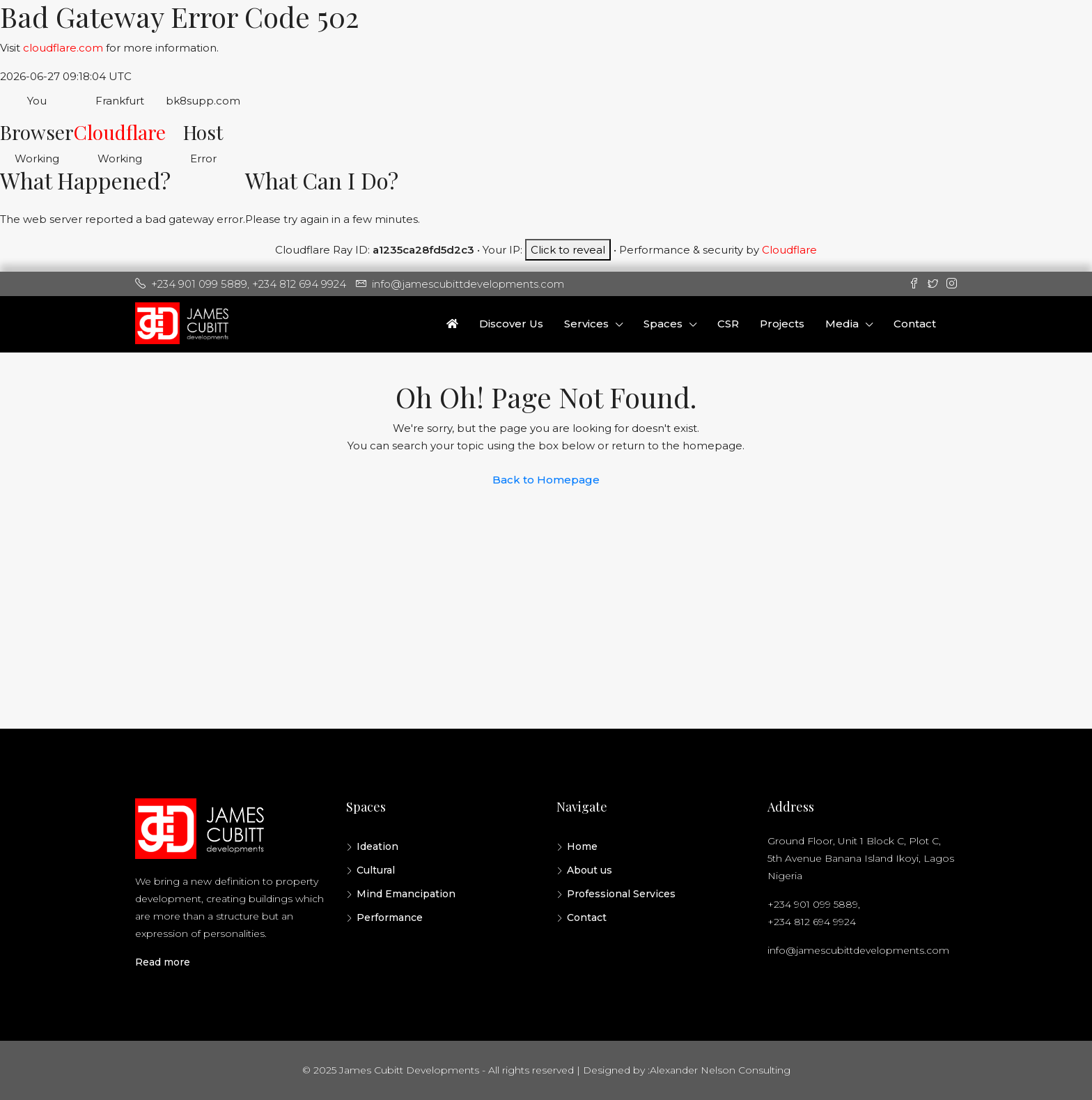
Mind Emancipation (406, 894)
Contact (915, 323)
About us (589, 870)
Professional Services (621, 894)
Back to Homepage (546, 479)
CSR (728, 323)
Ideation (377, 846)
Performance (390, 917)
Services (586, 323)
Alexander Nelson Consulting (720, 1070)
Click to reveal (568, 249)
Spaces (663, 323)
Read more (162, 962)
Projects (782, 323)
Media (842, 323)
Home (582, 846)
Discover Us (511, 323)
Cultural (376, 870)
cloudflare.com (63, 47)
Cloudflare (120, 132)
